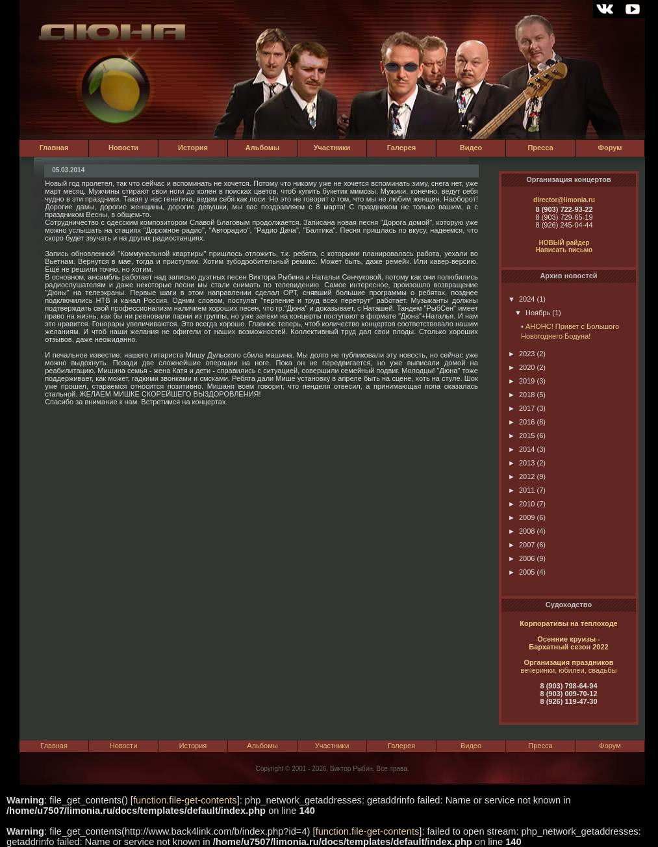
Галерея (401, 147)
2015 (521, 435)
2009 (521, 517)
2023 (521, 354)
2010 (521, 504)
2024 (521, 299)
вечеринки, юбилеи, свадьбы (569, 670)
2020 (521, 367)
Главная (54, 147)
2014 (521, 449)
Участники (332, 147)
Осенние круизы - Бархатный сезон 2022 (568, 643)
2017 (521, 408)
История (193, 147)
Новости (123, 147)
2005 (521, 572)
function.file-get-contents (185, 800)
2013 (521, 463)
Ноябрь (532, 313)
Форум (610, 147)
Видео (471, 147)
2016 (521, 422)
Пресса (540, 147)
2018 (521, 394)
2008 (521, 531)
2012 (521, 476)
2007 (521, 545)
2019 (521, 381)
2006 (521, 558)
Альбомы (263, 147)
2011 (521, 490)
